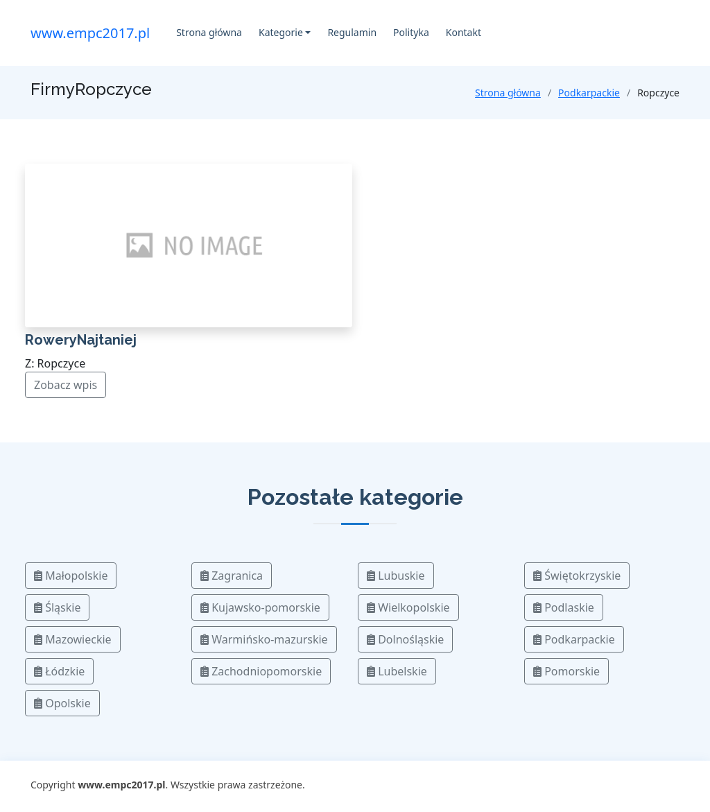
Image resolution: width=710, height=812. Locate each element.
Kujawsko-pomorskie (260, 607)
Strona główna (209, 32)
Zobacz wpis (65, 384)
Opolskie (62, 703)
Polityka (411, 32)
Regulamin (351, 32)
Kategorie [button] (281, 32)
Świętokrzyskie (577, 575)
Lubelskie (397, 671)
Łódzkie (59, 671)
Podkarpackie (589, 92)
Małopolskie (70, 575)
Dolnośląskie (405, 639)
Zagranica (231, 575)
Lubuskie (396, 575)
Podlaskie (563, 607)
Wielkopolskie (408, 607)
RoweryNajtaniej (81, 339)
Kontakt (463, 32)
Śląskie (57, 607)
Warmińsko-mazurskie (264, 639)
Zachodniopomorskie (261, 671)
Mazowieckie (73, 639)
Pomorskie (566, 671)
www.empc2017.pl (90, 33)
